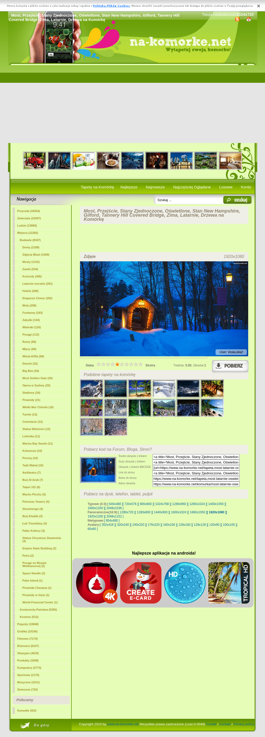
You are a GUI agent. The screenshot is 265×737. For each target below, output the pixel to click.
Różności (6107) (28, 645)
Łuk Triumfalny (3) (35, 523)
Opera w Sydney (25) (36, 385)
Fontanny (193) (33, 312)
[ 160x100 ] (169, 525)
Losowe (226, 187)
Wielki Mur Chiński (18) (38, 407)
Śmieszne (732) (27, 689)
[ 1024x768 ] (162, 504)
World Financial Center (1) (40, 602)
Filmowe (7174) (27, 638)
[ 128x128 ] (199, 525)
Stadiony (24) (31, 392)
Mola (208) (29, 305)
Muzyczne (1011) (28, 682)
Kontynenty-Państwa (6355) (38, 609)
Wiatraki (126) (32, 327)
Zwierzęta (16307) (29, 218)
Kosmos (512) (29, 616)
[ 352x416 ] (107, 525)
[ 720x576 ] (130, 504)
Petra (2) (28, 555)
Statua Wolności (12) (36, 429)
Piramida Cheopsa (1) (37, 587)
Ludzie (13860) (27, 225)
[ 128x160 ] (184, 525)
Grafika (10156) (27, 631)
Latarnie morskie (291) (38, 283)
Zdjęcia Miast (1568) (36, 254)
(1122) (31, 261)
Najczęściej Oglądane (192, 187)
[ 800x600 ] (145, 504)
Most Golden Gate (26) (38, 378)
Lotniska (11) (31, 436)
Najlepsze (128, 187)
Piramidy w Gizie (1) (36, 595)
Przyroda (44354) (28, 211)
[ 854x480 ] (112, 520)
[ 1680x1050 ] (197, 512)
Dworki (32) (30, 363)
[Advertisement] (132, 104)
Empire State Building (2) (39, 548)
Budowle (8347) (30, 240)
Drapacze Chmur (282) (38, 298)
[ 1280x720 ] (126, 512)
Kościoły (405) (32, 276)
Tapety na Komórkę (97, 187)
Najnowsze (155, 187)
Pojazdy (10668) (28, 624)
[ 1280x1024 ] (197, 504)
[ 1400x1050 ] (216, 504)
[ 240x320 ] (138, 525)
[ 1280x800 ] (143, 512)
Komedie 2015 (26, 710)
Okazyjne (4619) (28, 653)
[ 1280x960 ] (179, 504)
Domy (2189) (31, 247)
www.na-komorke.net (122, 724)
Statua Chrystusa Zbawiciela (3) (42, 539)
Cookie (211, 724)
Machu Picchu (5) (34, 494)
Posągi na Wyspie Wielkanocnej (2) (35, 564)
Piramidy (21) (31, 399)
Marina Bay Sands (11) (38, 443)
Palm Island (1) (33, 580)
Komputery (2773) (29, 667)
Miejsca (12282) (27, 232)
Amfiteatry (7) (32, 472)
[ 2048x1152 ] (114, 516)
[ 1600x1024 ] (178, 512)
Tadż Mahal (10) (33, 465)
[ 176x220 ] (153, 525)
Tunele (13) (30, 414)
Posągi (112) (31, 334)
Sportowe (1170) (28, 675)
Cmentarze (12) (33, 421)
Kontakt (225, 724)
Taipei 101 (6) (31, 487)
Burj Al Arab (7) (33, 479)
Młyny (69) (29, 349)
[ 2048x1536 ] (114, 508)
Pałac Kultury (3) (34, 530)
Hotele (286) (31, 290)
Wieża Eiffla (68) (33, 356)
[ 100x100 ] (229, 525)
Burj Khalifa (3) (33, 516)
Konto (246, 187)
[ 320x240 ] (122, 525)
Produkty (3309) (28, 660)
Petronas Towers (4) (36, 501)
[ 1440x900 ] (160, 512)
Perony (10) (30, 458)
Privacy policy (244, 724)
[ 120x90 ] (214, 525)
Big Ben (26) (31, 370)
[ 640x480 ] (115, 504)
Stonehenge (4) (33, 508)
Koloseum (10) (32, 450)
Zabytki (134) (31, 320)
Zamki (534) (30, 269)
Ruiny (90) (29, 341)
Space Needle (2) (34, 573)
